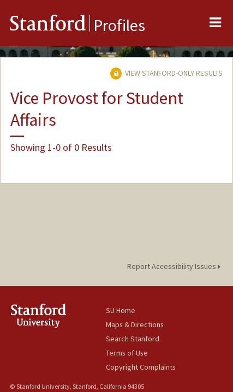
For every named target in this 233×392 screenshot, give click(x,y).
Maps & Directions (135, 324)
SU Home (120, 310)
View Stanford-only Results (166, 73)
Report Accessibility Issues (175, 266)
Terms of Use (127, 353)
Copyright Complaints (141, 367)
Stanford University (58, 315)
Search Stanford (132, 339)
